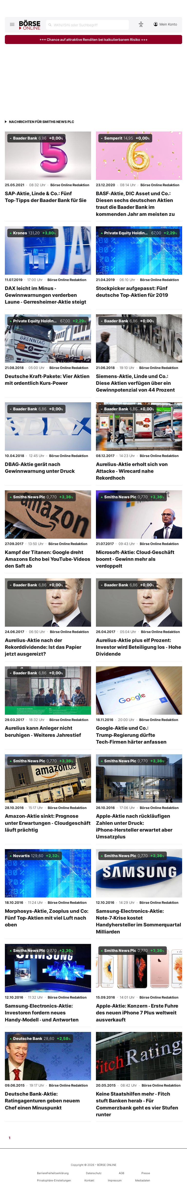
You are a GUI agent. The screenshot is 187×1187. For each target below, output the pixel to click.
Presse (145, 1173)
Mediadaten (142, 1180)
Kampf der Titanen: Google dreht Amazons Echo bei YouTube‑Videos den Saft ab (47, 559)
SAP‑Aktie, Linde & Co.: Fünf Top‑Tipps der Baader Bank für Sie (45, 196)
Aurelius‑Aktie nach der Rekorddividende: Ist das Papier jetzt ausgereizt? (43, 647)
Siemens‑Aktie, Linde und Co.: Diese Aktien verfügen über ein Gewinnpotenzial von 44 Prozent (135, 383)
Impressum (115, 1180)
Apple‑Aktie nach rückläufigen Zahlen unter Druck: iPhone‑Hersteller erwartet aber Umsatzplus (134, 826)
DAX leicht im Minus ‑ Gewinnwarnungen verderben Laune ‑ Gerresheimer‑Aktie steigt (45, 295)
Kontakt (89, 1180)
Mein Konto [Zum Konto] (165, 24)
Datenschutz (94, 1173)
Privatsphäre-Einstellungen (54, 1180)
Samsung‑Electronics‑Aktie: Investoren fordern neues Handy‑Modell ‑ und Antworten (42, 1013)
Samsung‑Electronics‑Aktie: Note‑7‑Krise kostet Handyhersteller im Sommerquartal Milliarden (138, 921)
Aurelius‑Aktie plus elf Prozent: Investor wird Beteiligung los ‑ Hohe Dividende (138, 647)
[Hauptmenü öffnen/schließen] (12, 24)
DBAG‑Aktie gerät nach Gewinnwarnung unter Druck (40, 467)
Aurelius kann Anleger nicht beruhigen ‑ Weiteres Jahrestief (43, 731)
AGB (121, 1173)
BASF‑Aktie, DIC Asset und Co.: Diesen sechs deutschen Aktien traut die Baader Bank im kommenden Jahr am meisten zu (135, 203)
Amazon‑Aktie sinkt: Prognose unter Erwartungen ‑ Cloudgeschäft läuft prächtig (48, 823)
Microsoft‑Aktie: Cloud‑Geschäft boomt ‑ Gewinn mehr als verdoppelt (135, 559)
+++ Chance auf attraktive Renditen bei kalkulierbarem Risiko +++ (93, 39)
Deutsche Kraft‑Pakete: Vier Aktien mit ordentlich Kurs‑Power (47, 379)
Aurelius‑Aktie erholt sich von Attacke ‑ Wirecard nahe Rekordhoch (132, 471)
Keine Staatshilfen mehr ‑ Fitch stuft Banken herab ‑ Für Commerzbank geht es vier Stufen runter (137, 1104)
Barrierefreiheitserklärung (53, 1173)
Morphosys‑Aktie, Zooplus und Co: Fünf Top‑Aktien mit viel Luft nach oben (46, 918)
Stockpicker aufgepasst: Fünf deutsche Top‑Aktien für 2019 (132, 291)
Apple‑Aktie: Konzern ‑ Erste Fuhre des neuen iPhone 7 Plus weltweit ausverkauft (137, 1013)
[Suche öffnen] (87, 25)
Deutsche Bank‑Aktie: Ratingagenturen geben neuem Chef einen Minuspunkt (42, 1101)
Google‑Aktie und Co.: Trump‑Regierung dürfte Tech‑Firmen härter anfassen (131, 735)
